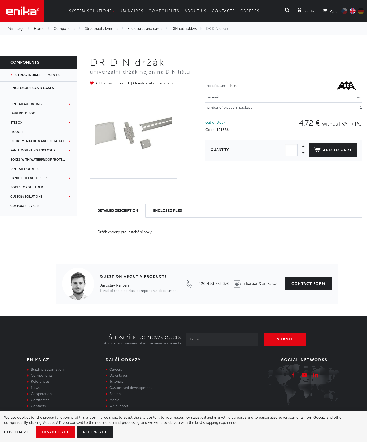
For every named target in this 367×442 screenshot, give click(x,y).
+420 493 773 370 (212, 283)
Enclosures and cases (144, 28)
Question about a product (154, 83)
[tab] (118, 211)
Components (164, 11)
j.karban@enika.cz (260, 283)
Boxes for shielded (26, 187)
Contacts (223, 11)
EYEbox (16, 122)
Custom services (24, 206)
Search (115, 394)
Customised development (130, 388)
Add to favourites (109, 83)
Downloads (118, 375)
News (35, 388)
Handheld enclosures (29, 178)
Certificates (40, 400)
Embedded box (22, 113)
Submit (285, 339)
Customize (16, 432)
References (40, 381)
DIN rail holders (184, 28)
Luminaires (130, 11)
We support (118, 406)
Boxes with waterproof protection (41, 159)
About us (196, 11)
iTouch (16, 132)
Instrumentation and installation (40, 141)
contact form (308, 283)
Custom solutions (26, 196)
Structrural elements (101, 28)
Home (39, 28)
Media (114, 400)
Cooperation (41, 394)
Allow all (95, 432)
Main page (16, 28)
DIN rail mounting (26, 104)
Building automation (47, 369)
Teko (234, 85)
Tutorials (116, 381)
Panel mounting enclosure (33, 150)
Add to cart (333, 151)
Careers (250, 11)
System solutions (90, 11)
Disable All (55, 432)
